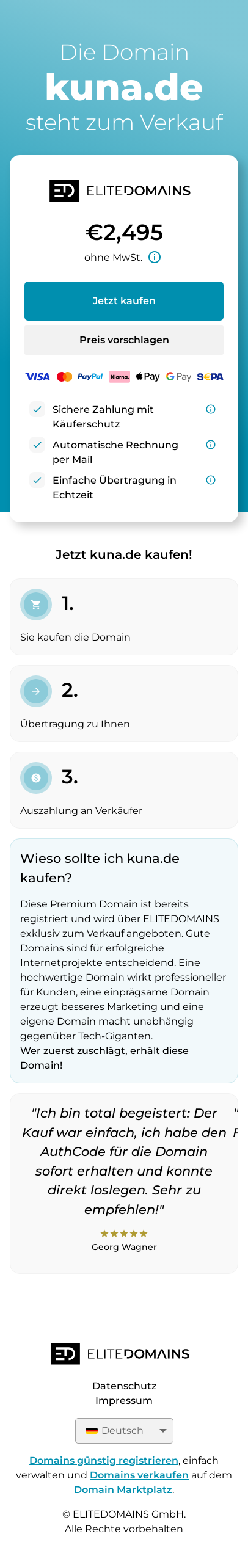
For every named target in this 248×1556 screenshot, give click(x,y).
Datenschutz (124, 1386)
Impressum (124, 1400)
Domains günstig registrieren (103, 1460)
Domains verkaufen (139, 1475)
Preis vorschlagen (124, 340)
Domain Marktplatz (123, 1490)
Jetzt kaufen (124, 301)
